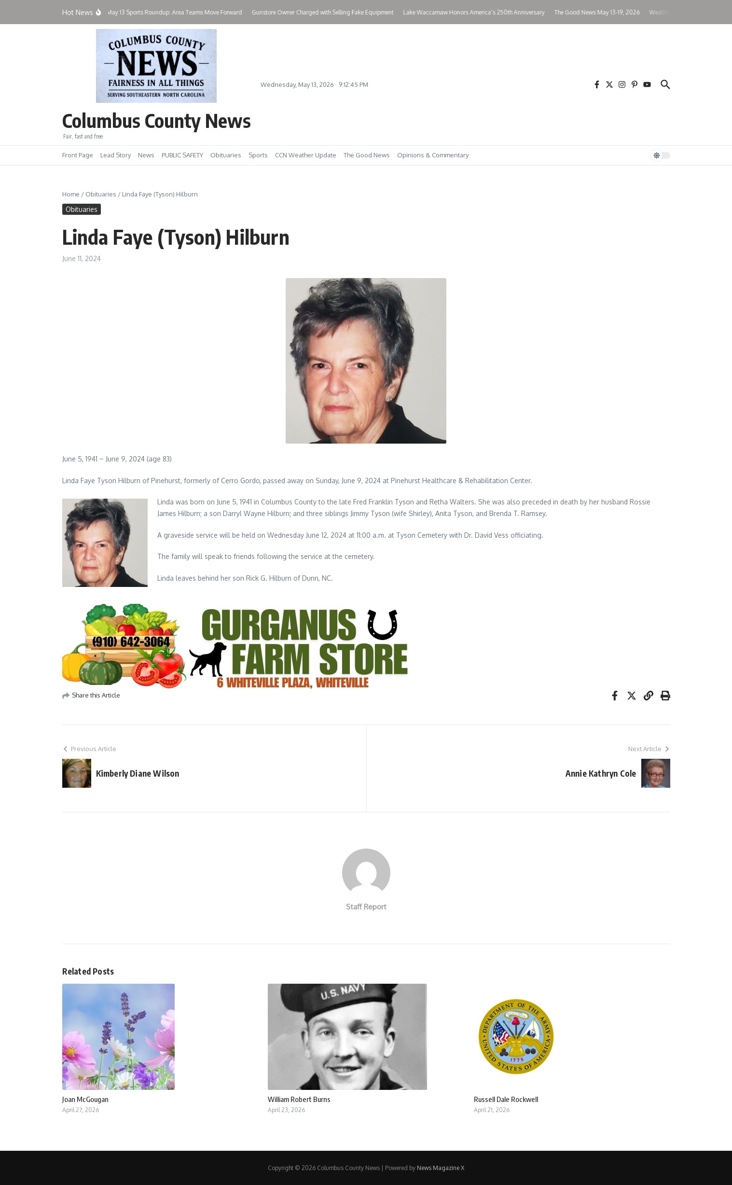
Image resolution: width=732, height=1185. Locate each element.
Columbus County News (156, 120)
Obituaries (225, 155)
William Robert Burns (299, 1099)
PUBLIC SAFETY (182, 155)
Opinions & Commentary (433, 155)
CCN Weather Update (305, 155)
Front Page (77, 155)
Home (71, 194)
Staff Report (366, 906)
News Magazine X (440, 1167)
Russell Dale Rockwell (506, 1099)
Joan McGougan (85, 1099)
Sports (258, 155)
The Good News (367, 155)
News (146, 155)
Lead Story (115, 155)
